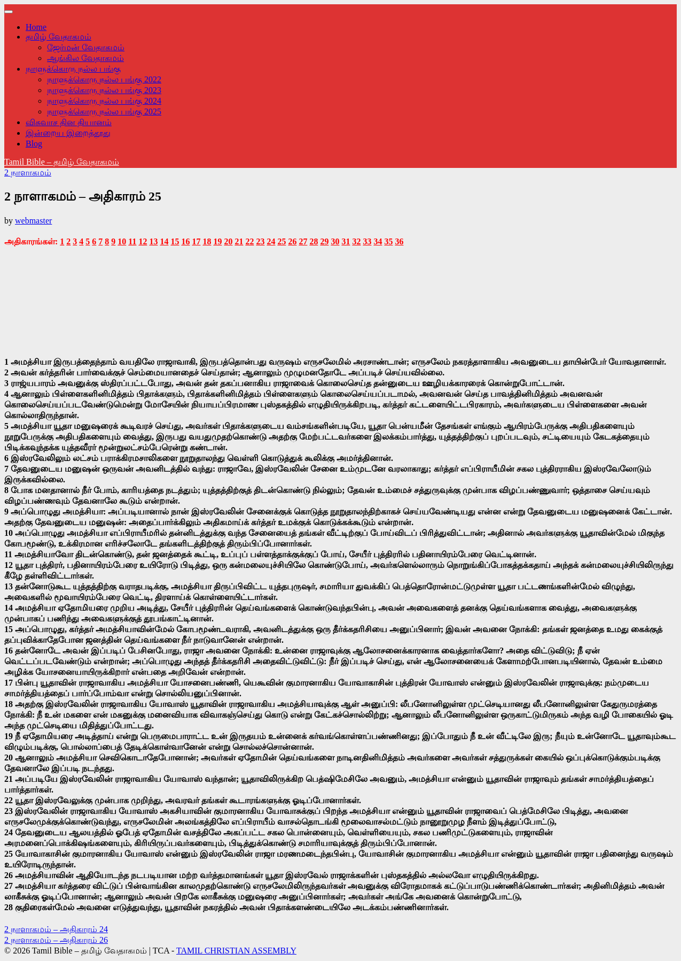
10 (122, 241)
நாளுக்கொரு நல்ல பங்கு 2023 (104, 90)
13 (153, 241)
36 (399, 241)
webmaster (33, 220)
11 (132, 241)
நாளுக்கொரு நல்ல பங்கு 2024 (104, 100)
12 (142, 241)
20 (228, 241)
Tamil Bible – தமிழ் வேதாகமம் (61, 161)
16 (185, 241)
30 (335, 241)
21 (238, 241)
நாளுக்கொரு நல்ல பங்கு (73, 68)
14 (164, 241)
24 (271, 241)
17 (196, 241)
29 (324, 241)
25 (281, 241)
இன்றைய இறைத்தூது (68, 132)
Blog (34, 143)
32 (356, 241)
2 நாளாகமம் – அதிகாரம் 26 (56, 939)
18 (206, 241)
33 (367, 241)
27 (303, 241)
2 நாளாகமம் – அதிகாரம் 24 (56, 929)
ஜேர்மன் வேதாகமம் (85, 47)
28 (313, 241)
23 (260, 241)
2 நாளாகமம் (27, 172)
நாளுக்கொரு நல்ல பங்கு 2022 (104, 79)
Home (36, 27)
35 (388, 241)
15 (174, 241)
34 (377, 241)
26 (292, 241)
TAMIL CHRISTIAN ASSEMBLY (236, 950)
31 (345, 241)
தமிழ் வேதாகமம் (58, 36)
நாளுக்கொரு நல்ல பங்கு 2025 (104, 111)
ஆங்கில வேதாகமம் (85, 58)
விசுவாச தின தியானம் (69, 122)
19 (217, 241)
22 (249, 241)
